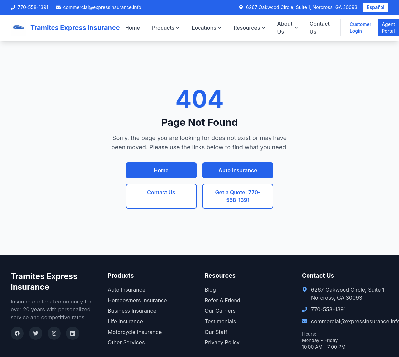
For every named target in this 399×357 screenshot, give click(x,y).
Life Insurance (125, 321)
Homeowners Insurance (137, 300)
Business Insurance (132, 310)
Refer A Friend (222, 300)
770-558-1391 (29, 7)
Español (375, 7)
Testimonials (220, 321)
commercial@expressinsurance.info (98, 7)
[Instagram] (54, 333)
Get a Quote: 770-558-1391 (238, 196)
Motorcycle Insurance (135, 332)
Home (132, 27)
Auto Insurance (237, 170)
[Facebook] (17, 333)
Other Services (126, 342)
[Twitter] (35, 333)
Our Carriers (220, 310)
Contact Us (320, 27)
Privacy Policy (222, 342)
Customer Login (360, 27)
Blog (210, 289)
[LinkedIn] (72, 333)
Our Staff (216, 332)
